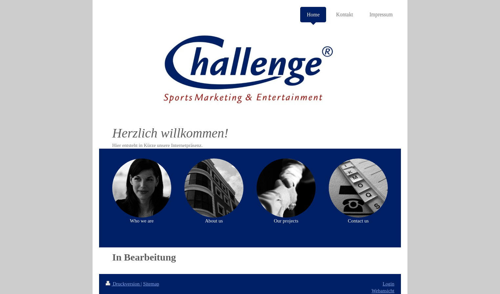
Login (388, 283)
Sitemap (151, 283)
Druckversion (123, 283)
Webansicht (382, 290)
